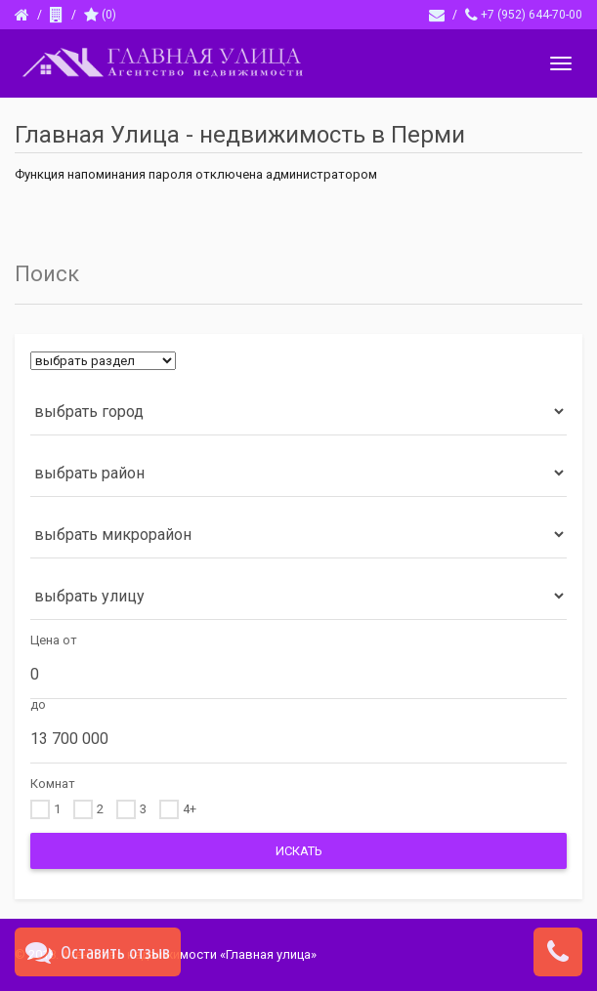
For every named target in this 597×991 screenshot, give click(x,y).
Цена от (53, 640)
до (38, 704)
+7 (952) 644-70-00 (523, 14)
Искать (299, 851)
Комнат (52, 783)
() (100, 14)
